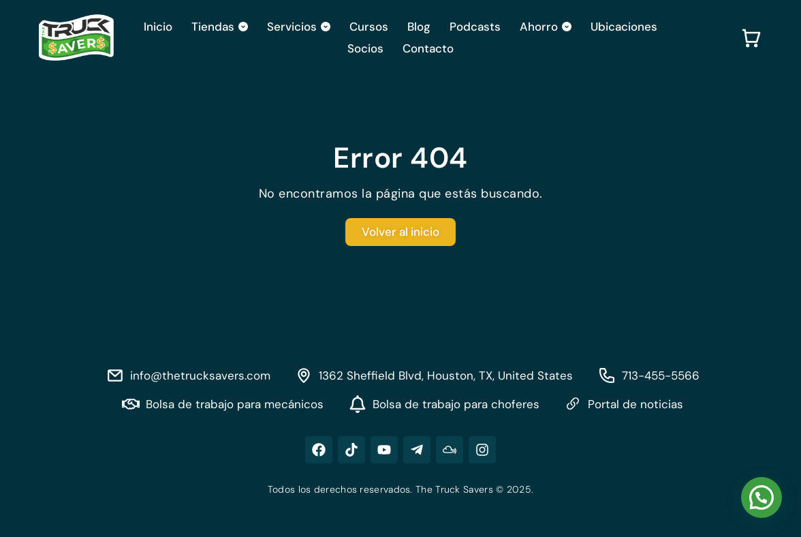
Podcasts (475, 26)
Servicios (298, 26)
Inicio (158, 26)
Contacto (428, 48)
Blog (418, 26)
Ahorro (545, 26)
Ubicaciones (624, 26)
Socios (365, 48)
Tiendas (219, 26)
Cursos (368, 26)
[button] (761, 497)
